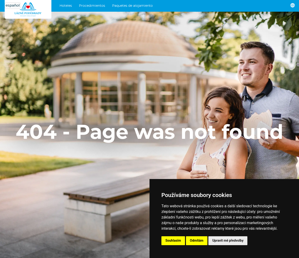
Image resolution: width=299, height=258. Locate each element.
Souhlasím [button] (173, 240)
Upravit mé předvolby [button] (227, 240)
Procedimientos (92, 5)
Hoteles (66, 5)
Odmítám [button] (196, 240)
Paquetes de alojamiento (132, 5)
